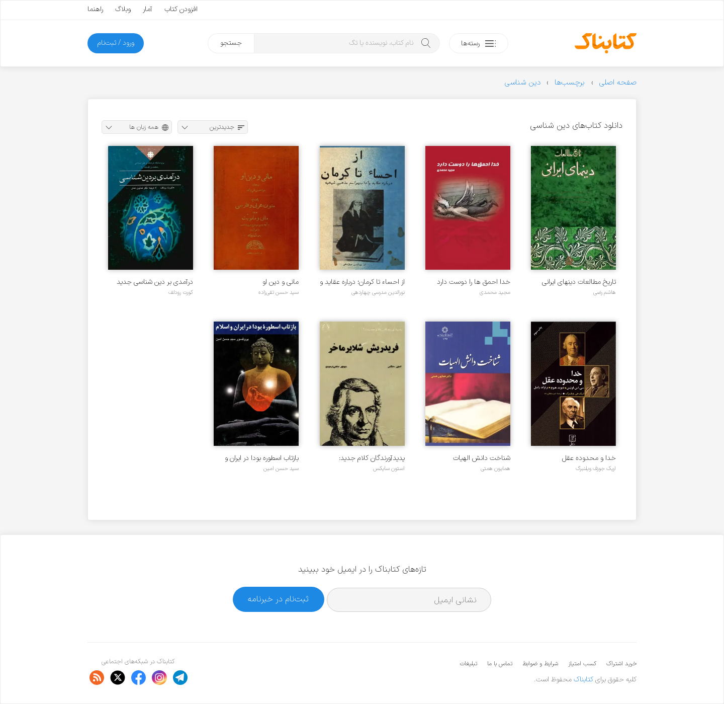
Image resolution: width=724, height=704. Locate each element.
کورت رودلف (180, 292)
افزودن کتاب (181, 9)
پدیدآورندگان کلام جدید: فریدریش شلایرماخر (372, 458)
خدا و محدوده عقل (589, 458)
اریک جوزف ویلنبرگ (596, 468)
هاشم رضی (604, 292)
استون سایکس (389, 468)
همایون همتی (495, 468)
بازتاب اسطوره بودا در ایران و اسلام (262, 458)
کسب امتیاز (582, 663)
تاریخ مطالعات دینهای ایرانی (579, 282)
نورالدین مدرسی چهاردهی (378, 292)
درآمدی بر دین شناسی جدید (155, 282)
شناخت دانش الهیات (481, 458)
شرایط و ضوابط (540, 663)
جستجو (231, 43)
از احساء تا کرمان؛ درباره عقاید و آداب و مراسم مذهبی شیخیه (362, 282)
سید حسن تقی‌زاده (278, 292)
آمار (147, 9)
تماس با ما (499, 663)
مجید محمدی (495, 292)
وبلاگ (123, 9)
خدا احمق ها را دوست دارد (473, 282)
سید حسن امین (281, 468)
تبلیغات (468, 663)
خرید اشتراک (621, 663)
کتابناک (583, 679)
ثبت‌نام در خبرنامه (278, 599)
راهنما (95, 9)
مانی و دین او (280, 282)
